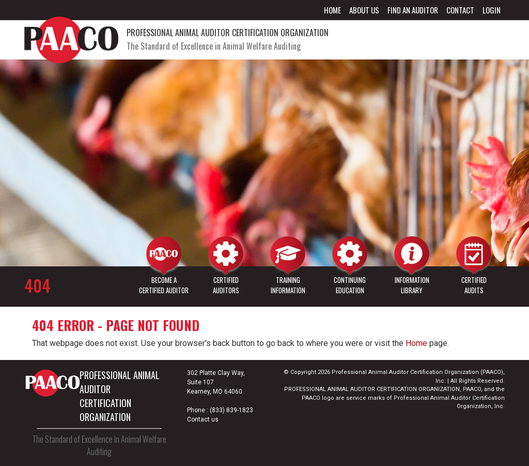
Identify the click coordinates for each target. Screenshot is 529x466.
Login (492, 10)
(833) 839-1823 (231, 410)
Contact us (203, 419)
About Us (364, 10)
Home (332, 10)
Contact (460, 10)
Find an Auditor (412, 10)
